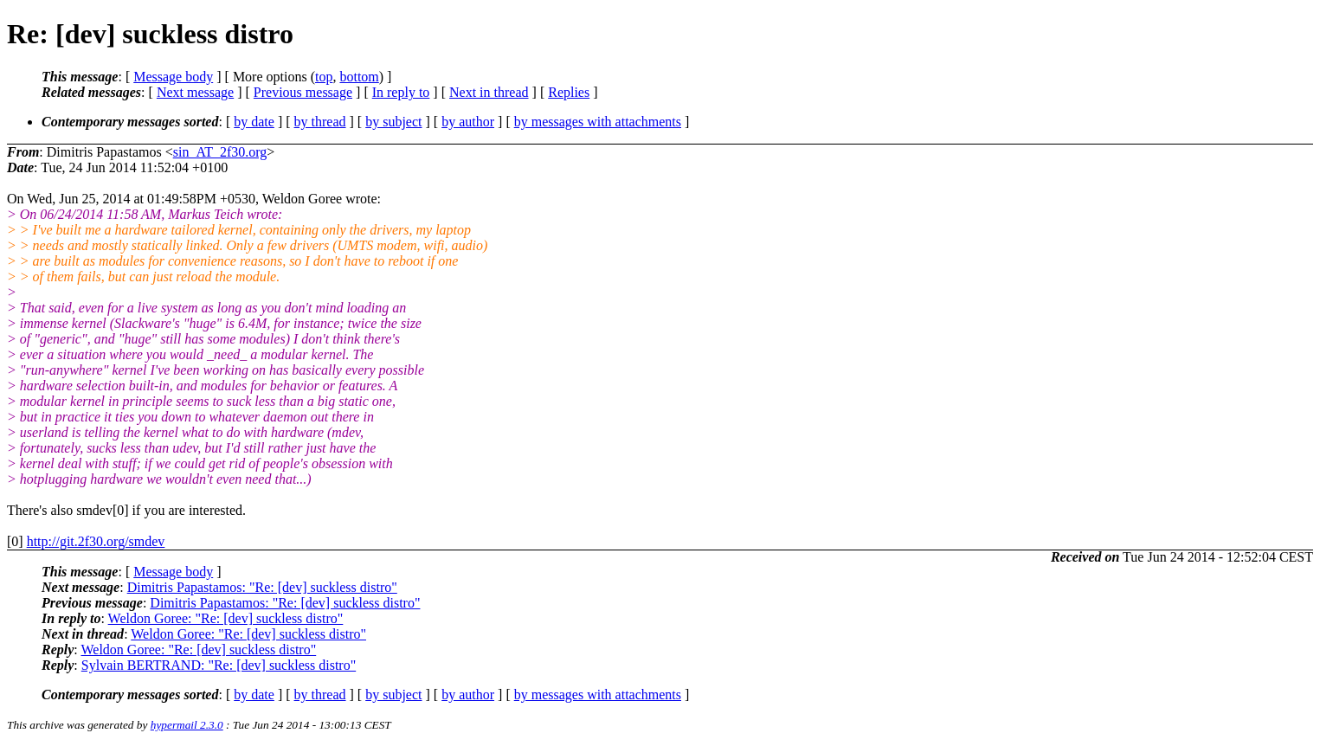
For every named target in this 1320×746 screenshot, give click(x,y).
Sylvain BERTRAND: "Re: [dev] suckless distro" (218, 665)
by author (467, 121)
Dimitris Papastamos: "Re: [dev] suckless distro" (262, 587)
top (323, 76)
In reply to (401, 92)
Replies (568, 92)
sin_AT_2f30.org (220, 152)
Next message (195, 92)
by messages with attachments (597, 121)
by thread (320, 121)
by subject (393, 121)
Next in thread (489, 92)
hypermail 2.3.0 (187, 724)
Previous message (303, 92)
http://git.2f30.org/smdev (96, 541)
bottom (358, 76)
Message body (173, 76)
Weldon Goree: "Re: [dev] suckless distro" (226, 618)
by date (254, 121)
